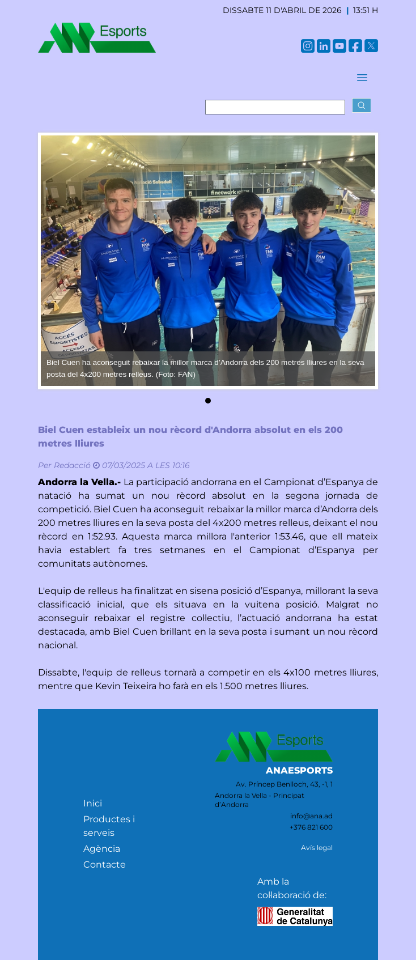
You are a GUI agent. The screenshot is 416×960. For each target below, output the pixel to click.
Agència (101, 848)
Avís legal (317, 847)
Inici (92, 803)
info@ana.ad (311, 816)
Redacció (72, 465)
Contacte (104, 864)
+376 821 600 (311, 827)
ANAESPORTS (299, 770)
